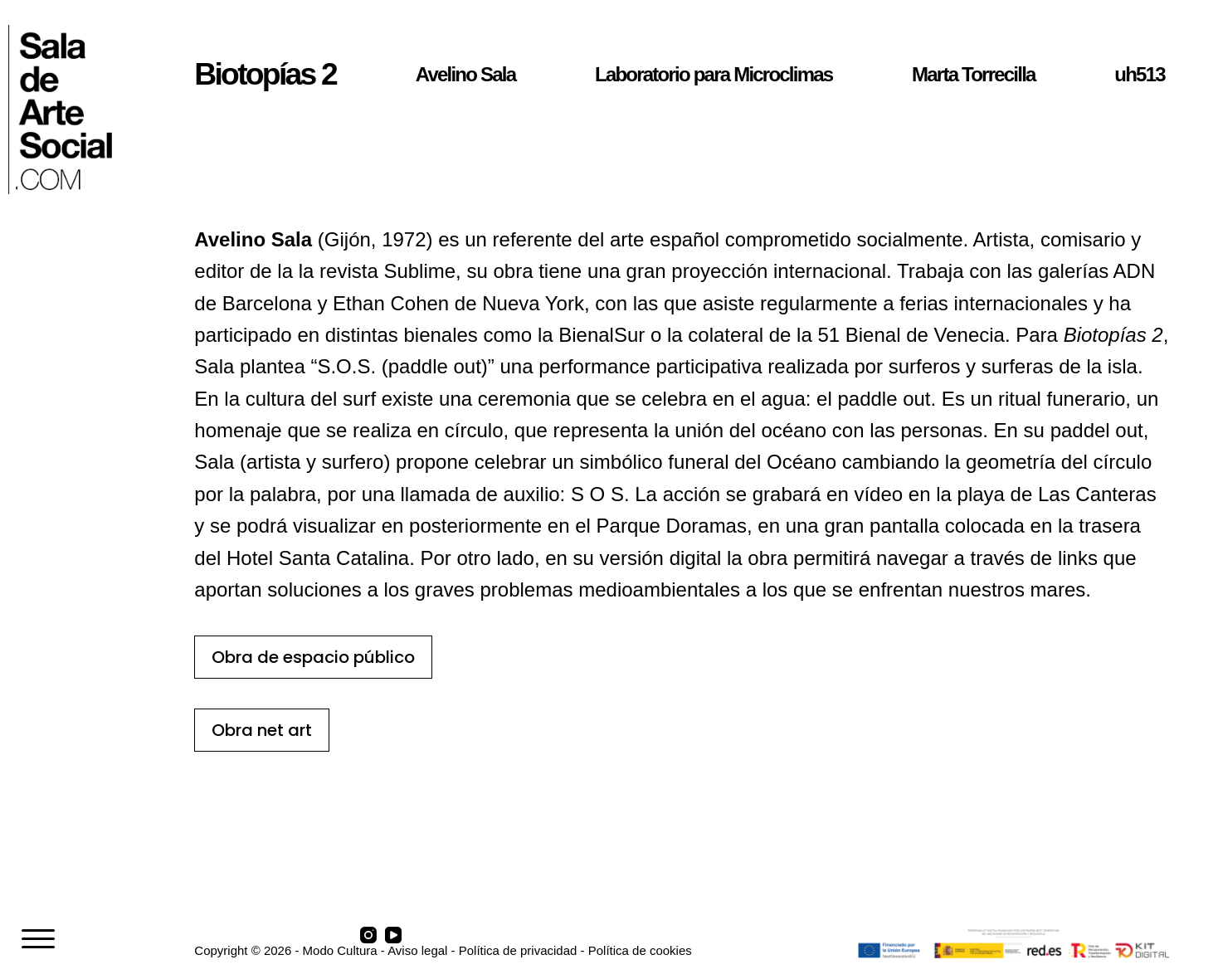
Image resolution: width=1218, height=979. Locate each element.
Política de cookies (640, 950)
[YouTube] (393, 935)
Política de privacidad (518, 950)
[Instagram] (368, 935)
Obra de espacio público (313, 657)
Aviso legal (417, 950)
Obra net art (262, 730)
